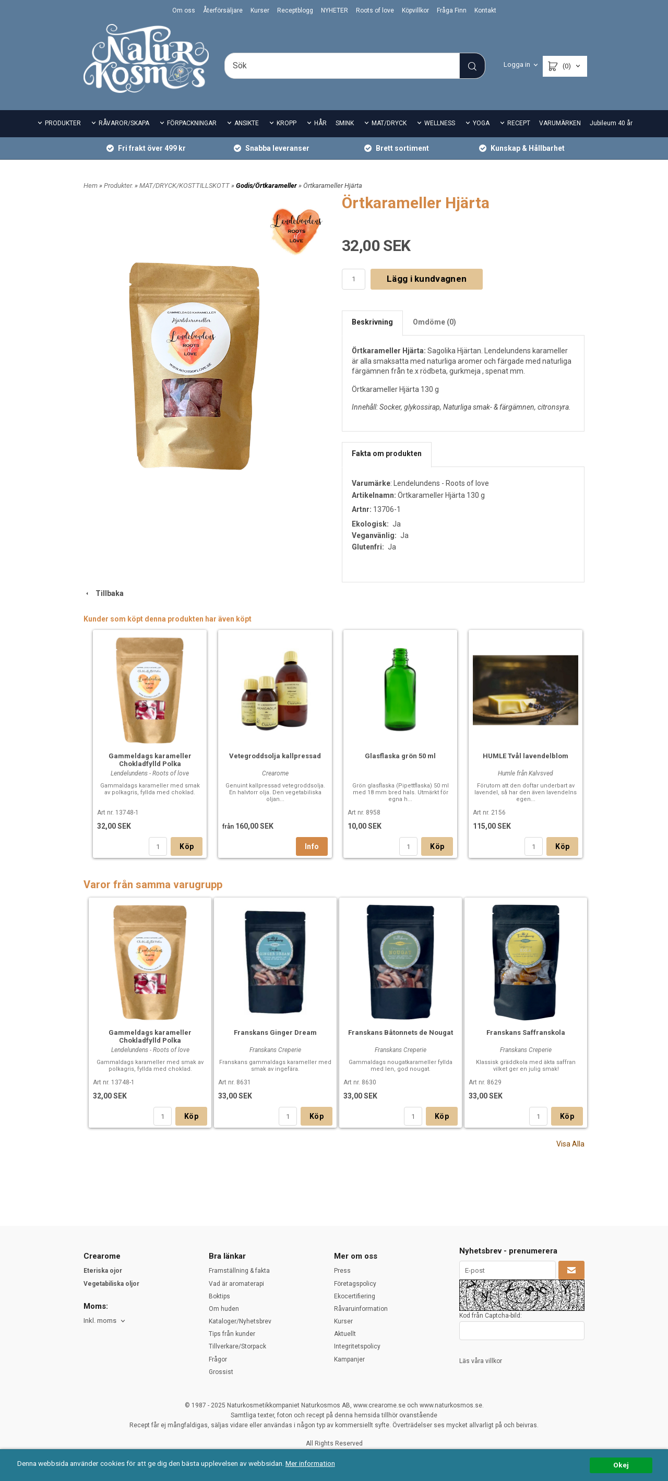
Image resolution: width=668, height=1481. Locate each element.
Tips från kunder (232, 1333)
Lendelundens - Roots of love (441, 483)
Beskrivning (372, 322)
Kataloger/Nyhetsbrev (240, 1321)
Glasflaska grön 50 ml (400, 756)
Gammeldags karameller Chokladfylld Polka (150, 760)
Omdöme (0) (434, 322)
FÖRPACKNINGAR (192, 123)
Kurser (259, 10)
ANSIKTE (246, 123)
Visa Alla (570, 1144)
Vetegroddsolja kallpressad (275, 756)
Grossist (221, 1372)
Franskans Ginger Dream (275, 1032)
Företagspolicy (355, 1283)
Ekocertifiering (354, 1296)
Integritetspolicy (357, 1346)
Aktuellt (345, 1333)
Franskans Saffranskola (525, 1032)
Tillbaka (104, 593)
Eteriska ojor (103, 1270)
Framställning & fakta (239, 1270)
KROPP (286, 123)
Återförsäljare (223, 10)
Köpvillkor (415, 10)
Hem (91, 185)
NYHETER (334, 10)
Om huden (224, 1308)
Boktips (219, 1296)
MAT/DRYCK (389, 123)
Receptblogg (295, 10)
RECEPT (518, 123)
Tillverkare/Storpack (237, 1346)
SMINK (345, 123)
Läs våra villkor (480, 1361)
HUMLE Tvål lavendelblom (525, 756)
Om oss (183, 10)
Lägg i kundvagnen (427, 278)
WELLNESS (439, 123)
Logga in (517, 64)
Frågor (218, 1359)
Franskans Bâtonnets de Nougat (400, 1032)
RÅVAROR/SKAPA (124, 123)
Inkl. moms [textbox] (100, 1320)
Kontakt (485, 10)
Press (342, 1270)
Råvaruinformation (361, 1308)
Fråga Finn (452, 10)
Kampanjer (349, 1359)
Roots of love (375, 10)
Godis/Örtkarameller (267, 185)
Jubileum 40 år (611, 123)
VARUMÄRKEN (560, 123)
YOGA (481, 123)
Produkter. (119, 185)
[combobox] (105, 1321)
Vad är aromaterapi (236, 1283)
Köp (187, 846)
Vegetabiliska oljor (111, 1283)
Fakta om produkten (387, 453)
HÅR (320, 123)
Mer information (310, 1463)
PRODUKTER (63, 123)
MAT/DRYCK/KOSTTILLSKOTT (185, 185)
